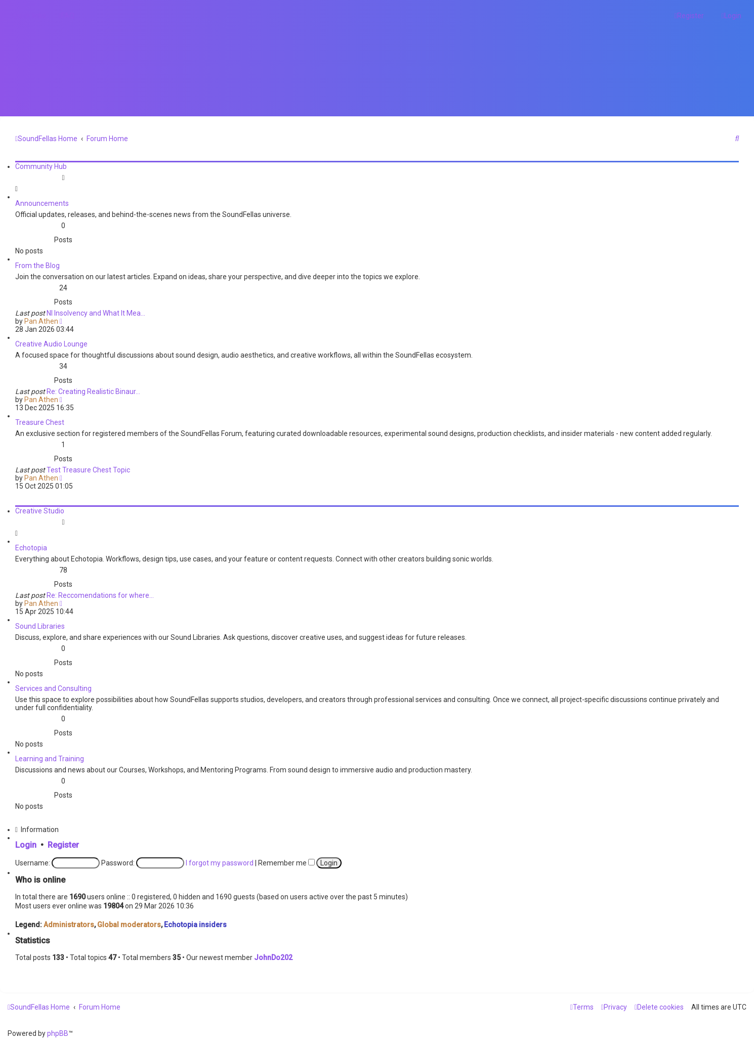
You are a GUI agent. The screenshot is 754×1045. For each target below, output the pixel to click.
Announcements (42, 203)
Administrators (69, 925)
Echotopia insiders (195, 925)
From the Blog (37, 266)
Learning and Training (49, 759)
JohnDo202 (273, 957)
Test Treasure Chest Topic (88, 470)
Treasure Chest (39, 422)
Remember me (286, 863)
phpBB (57, 1033)
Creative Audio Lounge (51, 344)
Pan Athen (41, 321)
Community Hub (41, 166)
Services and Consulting (53, 688)
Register (63, 845)
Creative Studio (39, 511)
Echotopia (31, 548)
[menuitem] (66, 15)
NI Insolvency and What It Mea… (96, 313)
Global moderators (129, 925)
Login (25, 845)
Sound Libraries (40, 626)
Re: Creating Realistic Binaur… (93, 391)
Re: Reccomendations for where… (100, 595)
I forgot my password (220, 863)
